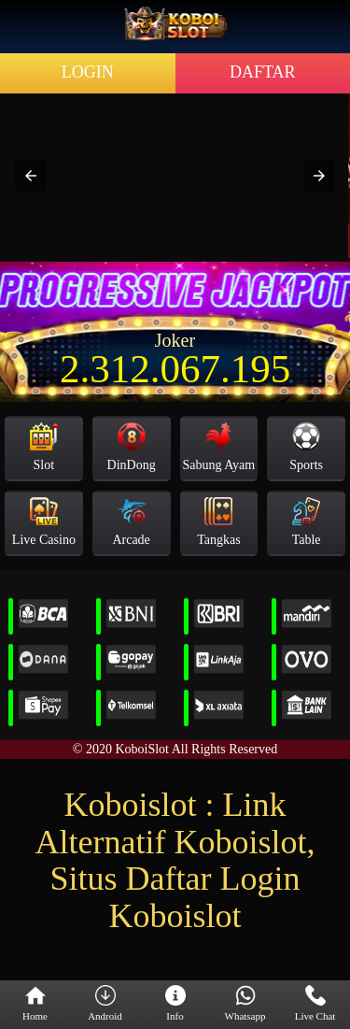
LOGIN (88, 72)
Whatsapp (245, 1003)
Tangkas (218, 522)
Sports (306, 447)
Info (175, 1003)
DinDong (131, 447)
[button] (31, 176)
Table (306, 522)
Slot (44, 447)
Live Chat (315, 1003)
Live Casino (44, 522)
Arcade (130, 522)
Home (35, 1003)
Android (105, 1003)
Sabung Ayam (219, 447)
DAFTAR (263, 72)
